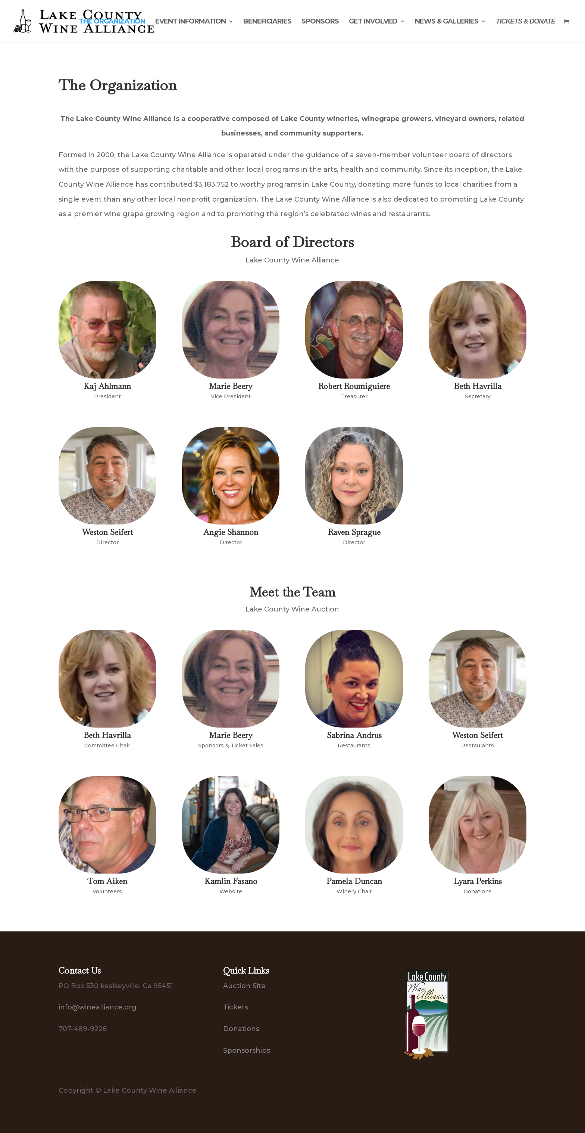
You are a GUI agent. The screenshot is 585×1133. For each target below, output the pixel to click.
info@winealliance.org (98, 1007)
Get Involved (373, 22)
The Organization (112, 22)
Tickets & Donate (525, 22)
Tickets (235, 1007)
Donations (241, 1029)
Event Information (190, 22)
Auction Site (244, 986)
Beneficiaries (267, 22)
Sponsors (320, 22)
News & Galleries (446, 22)
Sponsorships (246, 1050)
